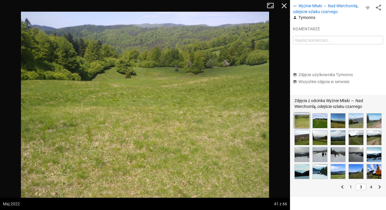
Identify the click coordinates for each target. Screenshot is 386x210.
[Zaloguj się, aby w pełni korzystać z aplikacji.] (367, 7)
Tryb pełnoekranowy (272, 6)
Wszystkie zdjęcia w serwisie (321, 81)
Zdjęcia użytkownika (323, 74)
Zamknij (284, 6)
